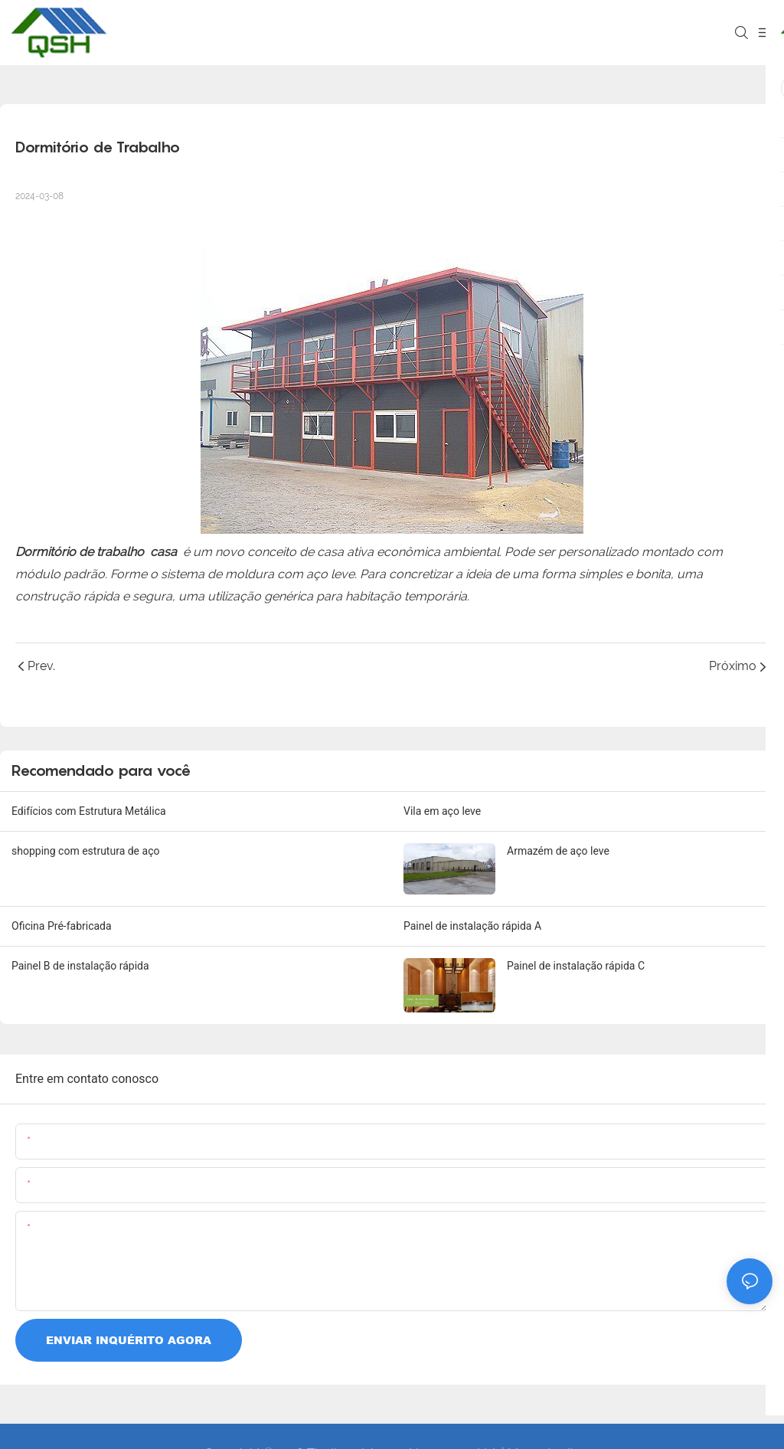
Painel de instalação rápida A (472, 926)
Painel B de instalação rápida (80, 966)
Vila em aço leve (442, 811)
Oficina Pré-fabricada (61, 926)
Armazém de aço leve (558, 851)
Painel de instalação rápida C (576, 966)
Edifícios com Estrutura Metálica (88, 811)
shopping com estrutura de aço (85, 851)
